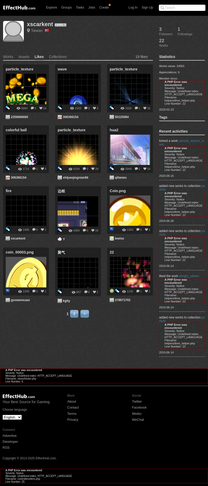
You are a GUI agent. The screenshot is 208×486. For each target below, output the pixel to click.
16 (148, 108)
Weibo (137, 414)
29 (96, 168)
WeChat (138, 420)
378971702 (122, 300)
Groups (66, 7)
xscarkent (40, 24)
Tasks (80, 7)
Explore (51, 7)
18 (96, 230)
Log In (133, 7)
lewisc (119, 238)
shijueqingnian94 (75, 177)
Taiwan (40, 30)
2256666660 (19, 117)
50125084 (122, 117)
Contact (73, 407)
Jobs (91, 7)
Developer (10, 442)
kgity (66, 301)
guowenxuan (20, 300)
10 (148, 168)
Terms (71, 414)
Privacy (72, 420)
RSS (6, 447)
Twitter (137, 401)
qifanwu (121, 177)
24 (44, 108)
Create (104, 7)
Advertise (10, 436)
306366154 (70, 117)
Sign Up (147, 7)
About (71, 401)
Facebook (139, 407)
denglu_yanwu (189, 276)
